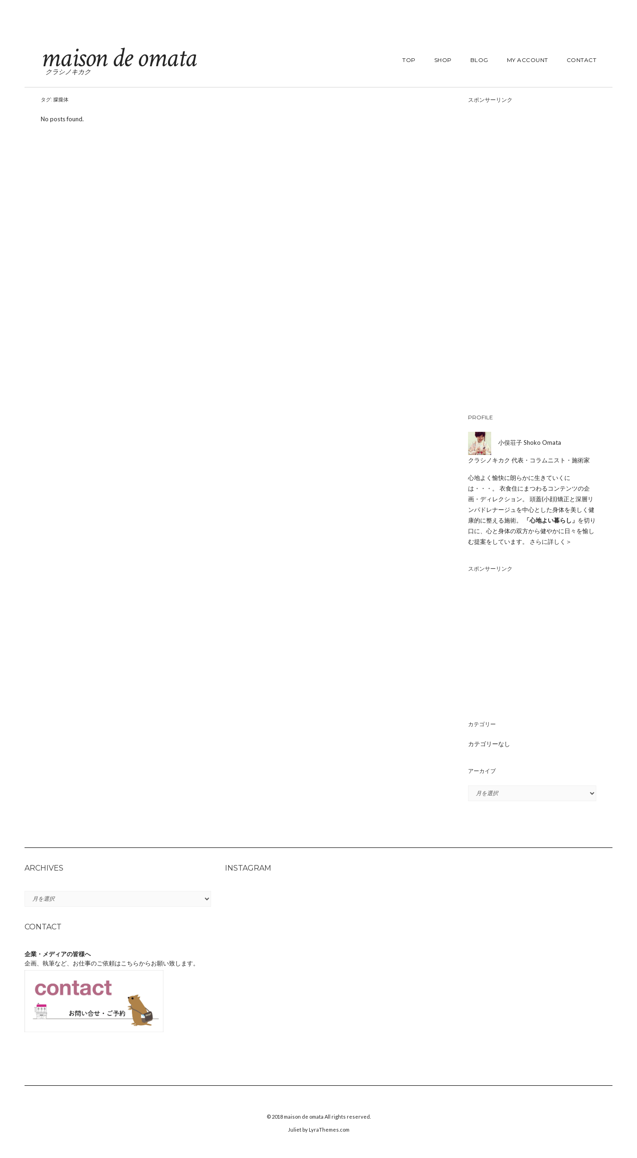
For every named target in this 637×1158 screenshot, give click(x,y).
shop (443, 59)
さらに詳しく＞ (551, 541)
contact (582, 59)
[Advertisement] (532, 257)
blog (479, 59)
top (409, 59)
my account (527, 59)
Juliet (294, 1130)
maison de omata (118, 58)
